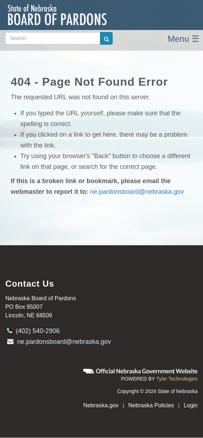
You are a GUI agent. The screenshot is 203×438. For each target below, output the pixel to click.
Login (191, 405)
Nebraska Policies (151, 405)
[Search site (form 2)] (52, 38)
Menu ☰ (183, 39)
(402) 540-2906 (32, 330)
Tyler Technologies (177, 379)
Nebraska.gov (101, 405)
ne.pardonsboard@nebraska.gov (137, 191)
